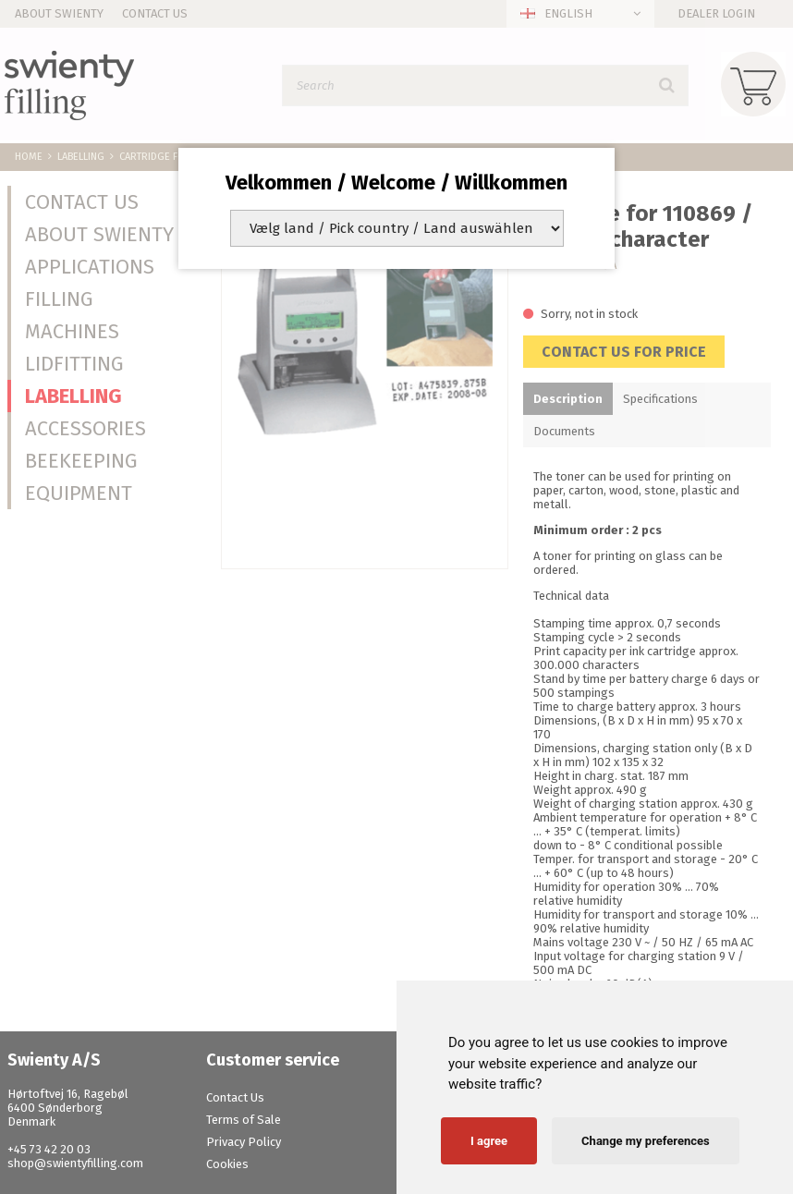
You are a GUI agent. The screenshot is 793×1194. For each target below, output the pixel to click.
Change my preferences (645, 1141)
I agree (488, 1141)
